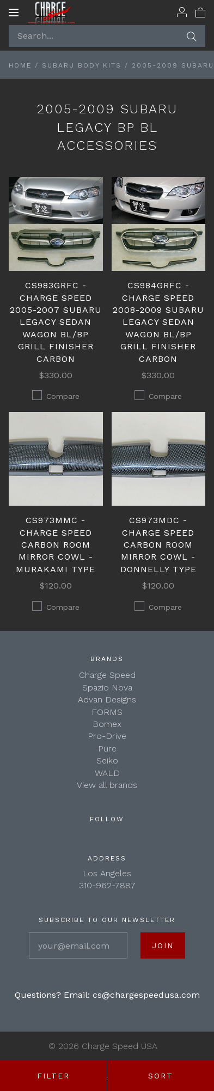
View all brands (107, 785)
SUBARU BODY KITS (81, 65)
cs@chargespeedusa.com (146, 995)
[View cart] (200, 12)
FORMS (107, 712)
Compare (56, 395)
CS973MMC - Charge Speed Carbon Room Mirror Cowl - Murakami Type (55, 544)
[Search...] (107, 36)
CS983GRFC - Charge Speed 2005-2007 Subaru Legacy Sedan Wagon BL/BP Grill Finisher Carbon (56, 321)
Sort (160, 1075)
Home (20, 65)
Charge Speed (107, 675)
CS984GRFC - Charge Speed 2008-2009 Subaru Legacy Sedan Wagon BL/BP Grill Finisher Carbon (158, 321)
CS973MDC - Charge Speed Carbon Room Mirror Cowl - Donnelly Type (158, 544)
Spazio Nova (107, 687)
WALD (107, 773)
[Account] (182, 12)
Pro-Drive (107, 736)
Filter (53, 1075)
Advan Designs (107, 699)
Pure (107, 748)
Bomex (107, 724)
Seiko (107, 760)
